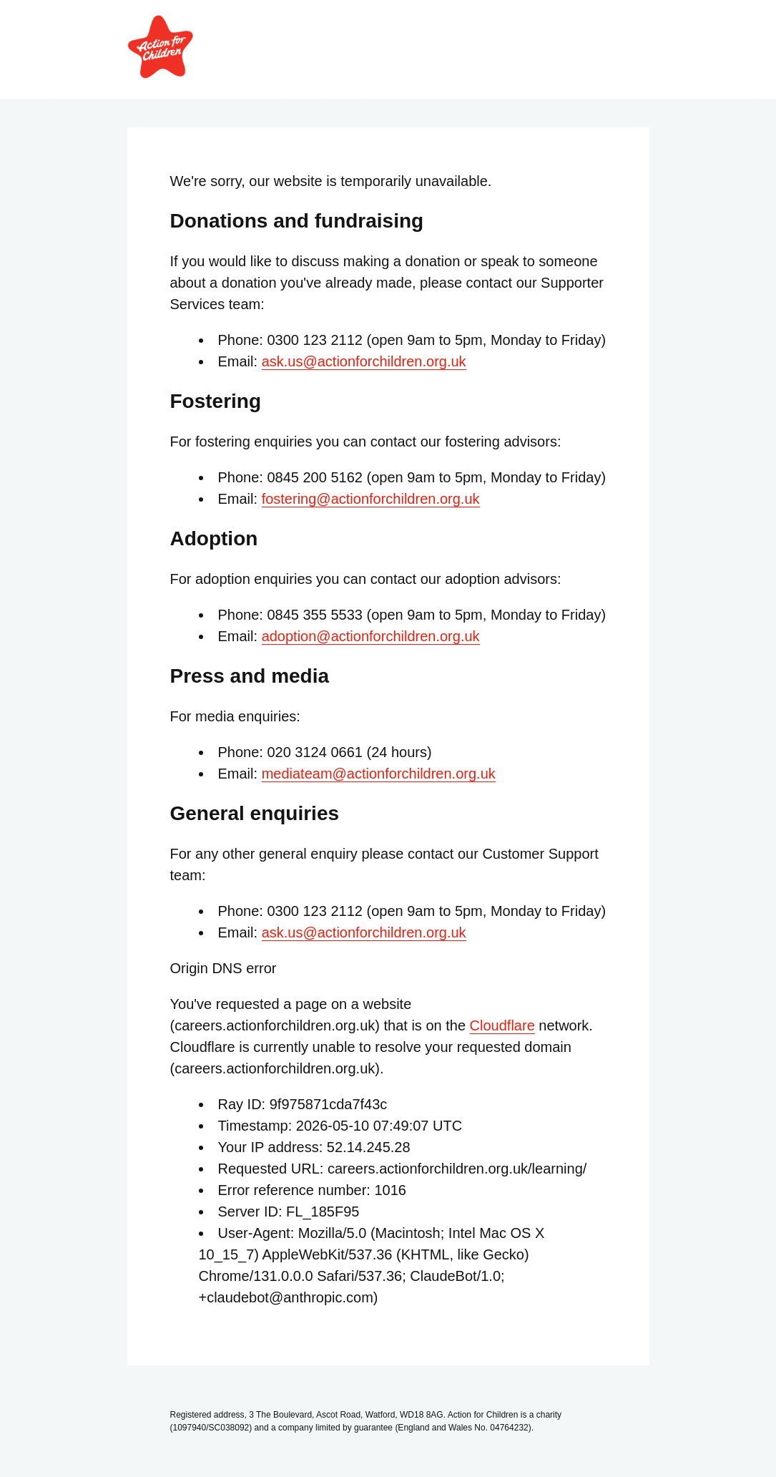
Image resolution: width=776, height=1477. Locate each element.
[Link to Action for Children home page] (160, 74)
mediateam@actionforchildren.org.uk (379, 773)
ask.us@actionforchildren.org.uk (364, 361)
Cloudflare (502, 1025)
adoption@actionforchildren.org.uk (371, 636)
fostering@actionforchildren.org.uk (371, 499)
